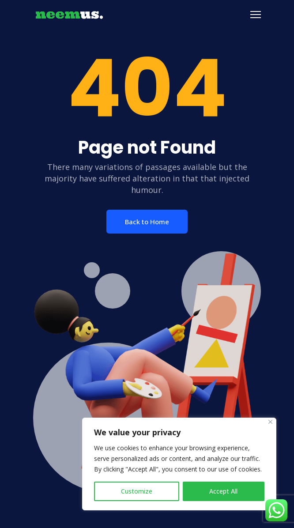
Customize (136, 491)
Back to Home (147, 221)
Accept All (223, 491)
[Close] (270, 422)
